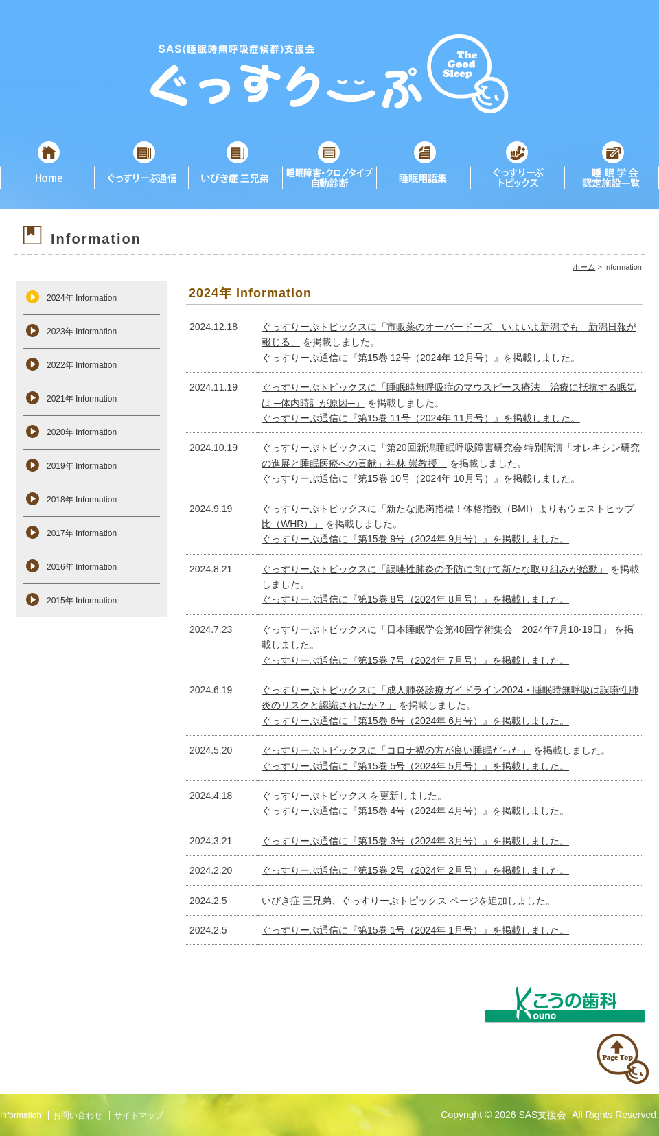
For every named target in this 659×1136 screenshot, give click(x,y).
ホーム (584, 267)
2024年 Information (82, 298)
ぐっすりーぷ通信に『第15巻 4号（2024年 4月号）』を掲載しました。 (415, 810)
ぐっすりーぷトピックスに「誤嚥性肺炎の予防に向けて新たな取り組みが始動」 (435, 569)
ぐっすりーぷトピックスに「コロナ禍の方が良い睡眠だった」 (396, 750)
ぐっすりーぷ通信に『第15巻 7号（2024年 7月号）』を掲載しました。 (415, 660)
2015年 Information (82, 600)
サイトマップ (138, 1115)
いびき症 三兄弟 (297, 900)
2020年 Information (82, 432)
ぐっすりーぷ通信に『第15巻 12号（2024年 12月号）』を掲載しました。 (421, 357)
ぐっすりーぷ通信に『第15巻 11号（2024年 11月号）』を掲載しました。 (421, 418)
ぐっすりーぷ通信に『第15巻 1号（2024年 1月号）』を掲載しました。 (415, 930)
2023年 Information (82, 331)
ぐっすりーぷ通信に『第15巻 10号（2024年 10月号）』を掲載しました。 (421, 478)
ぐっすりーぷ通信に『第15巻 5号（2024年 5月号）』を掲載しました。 (415, 766)
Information (20, 1115)
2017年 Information (82, 533)
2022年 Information (82, 365)
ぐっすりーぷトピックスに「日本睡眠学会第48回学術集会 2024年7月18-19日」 (437, 629)
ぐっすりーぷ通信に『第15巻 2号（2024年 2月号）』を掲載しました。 (415, 870)
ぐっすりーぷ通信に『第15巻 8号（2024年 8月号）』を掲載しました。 (415, 599)
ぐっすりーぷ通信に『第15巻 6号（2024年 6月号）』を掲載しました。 (415, 720)
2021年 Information (82, 399)
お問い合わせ (77, 1115)
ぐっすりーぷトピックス (314, 795)
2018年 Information (82, 500)
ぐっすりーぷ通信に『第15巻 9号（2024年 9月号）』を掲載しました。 (415, 538)
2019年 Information (82, 466)
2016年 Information (82, 567)
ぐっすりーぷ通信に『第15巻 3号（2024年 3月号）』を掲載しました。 (415, 840)
